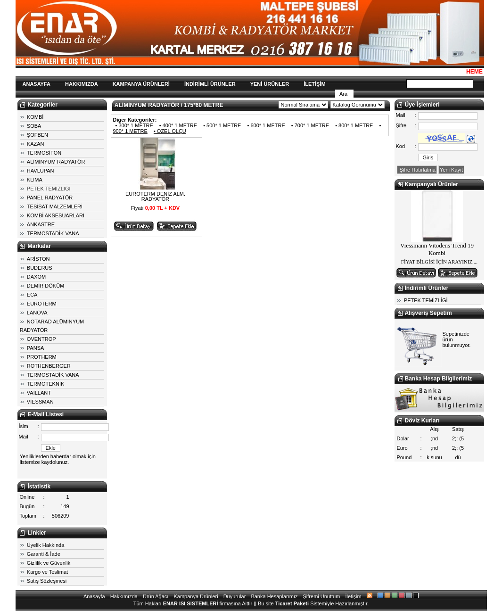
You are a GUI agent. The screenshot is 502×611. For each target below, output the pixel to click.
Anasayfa (94, 596)
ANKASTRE (41, 224)
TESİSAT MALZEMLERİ (54, 206)
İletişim (353, 596)
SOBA (34, 126)
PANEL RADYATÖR (50, 197)
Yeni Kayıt (451, 170)
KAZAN (35, 144)
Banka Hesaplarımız (274, 596)
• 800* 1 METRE (354, 125)
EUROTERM (42, 303)
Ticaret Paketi (292, 603)
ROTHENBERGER (49, 366)
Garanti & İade (43, 554)
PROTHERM (42, 357)
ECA (32, 294)
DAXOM (36, 277)
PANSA (35, 348)
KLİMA (34, 179)
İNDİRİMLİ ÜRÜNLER (210, 84)
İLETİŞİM (314, 84)
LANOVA (37, 312)
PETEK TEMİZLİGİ (49, 188)
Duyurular (234, 596)
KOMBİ (35, 117)
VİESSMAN (40, 402)
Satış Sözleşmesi (46, 581)
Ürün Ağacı (155, 596)
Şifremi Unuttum (321, 596)
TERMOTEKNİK (45, 384)
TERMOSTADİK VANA (53, 233)
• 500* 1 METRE (222, 125)
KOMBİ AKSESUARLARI (55, 215)
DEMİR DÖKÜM (45, 286)
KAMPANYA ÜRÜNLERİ (141, 84)
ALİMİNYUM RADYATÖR (56, 162)
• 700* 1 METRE (310, 125)
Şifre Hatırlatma (417, 170)
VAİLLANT (39, 393)
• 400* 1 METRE (178, 125)
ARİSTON (38, 259)
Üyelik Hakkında (45, 545)
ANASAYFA (37, 84)
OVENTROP (41, 339)
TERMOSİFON (44, 153)
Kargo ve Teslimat (47, 572)
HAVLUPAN (40, 170)
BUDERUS (39, 268)
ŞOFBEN (37, 135)
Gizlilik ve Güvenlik (48, 563)
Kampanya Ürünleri (195, 596)
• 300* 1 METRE (135, 125)
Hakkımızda (124, 596)
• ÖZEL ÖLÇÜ (170, 131)
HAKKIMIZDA (81, 84)
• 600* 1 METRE (267, 125)
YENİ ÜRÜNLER (269, 84)
